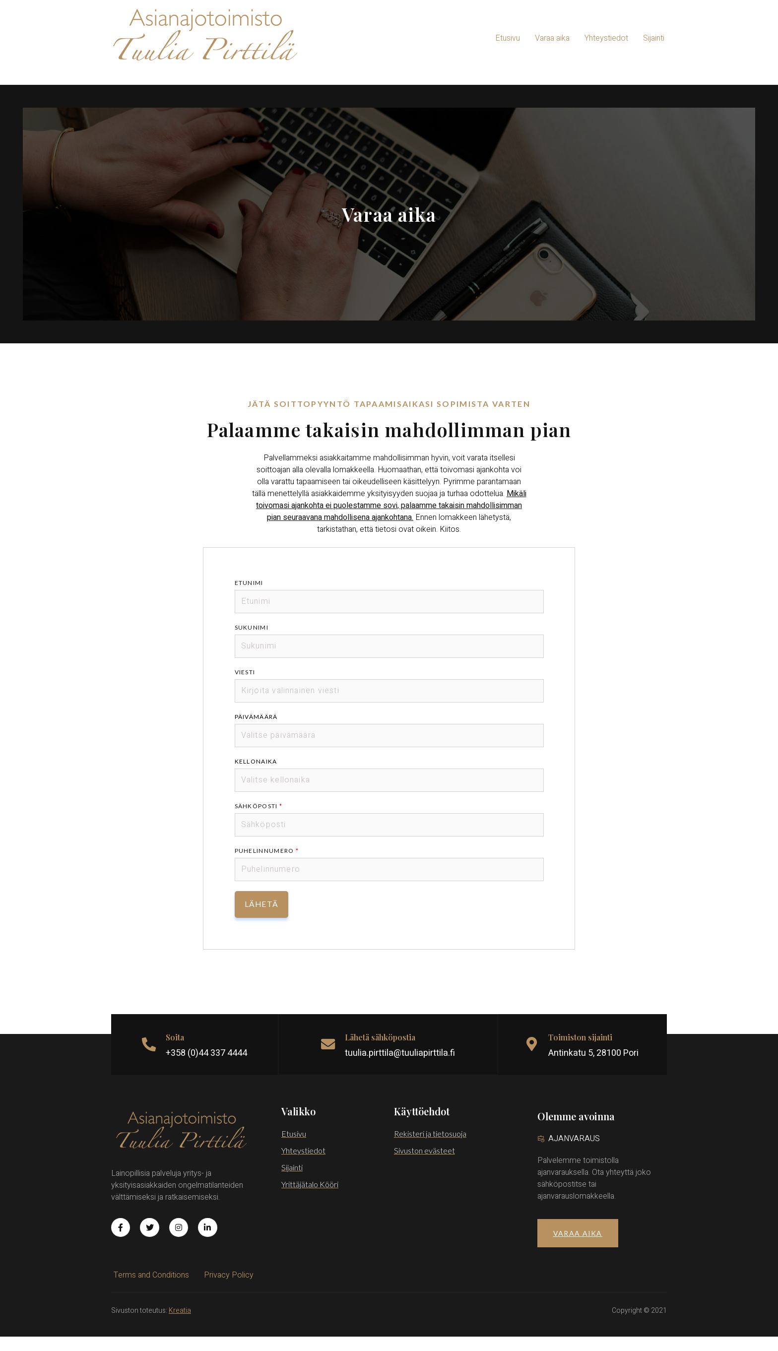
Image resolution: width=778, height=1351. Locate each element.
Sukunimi (252, 641)
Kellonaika (256, 775)
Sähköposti (259, 820)
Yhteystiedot (606, 38)
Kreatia (180, 1325)
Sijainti (653, 38)
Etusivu (507, 38)
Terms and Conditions (151, 1289)
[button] (577, 1247)
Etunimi (249, 597)
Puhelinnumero (267, 865)
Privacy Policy (229, 1289)
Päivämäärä (256, 731)
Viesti (245, 686)
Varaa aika (552, 38)
